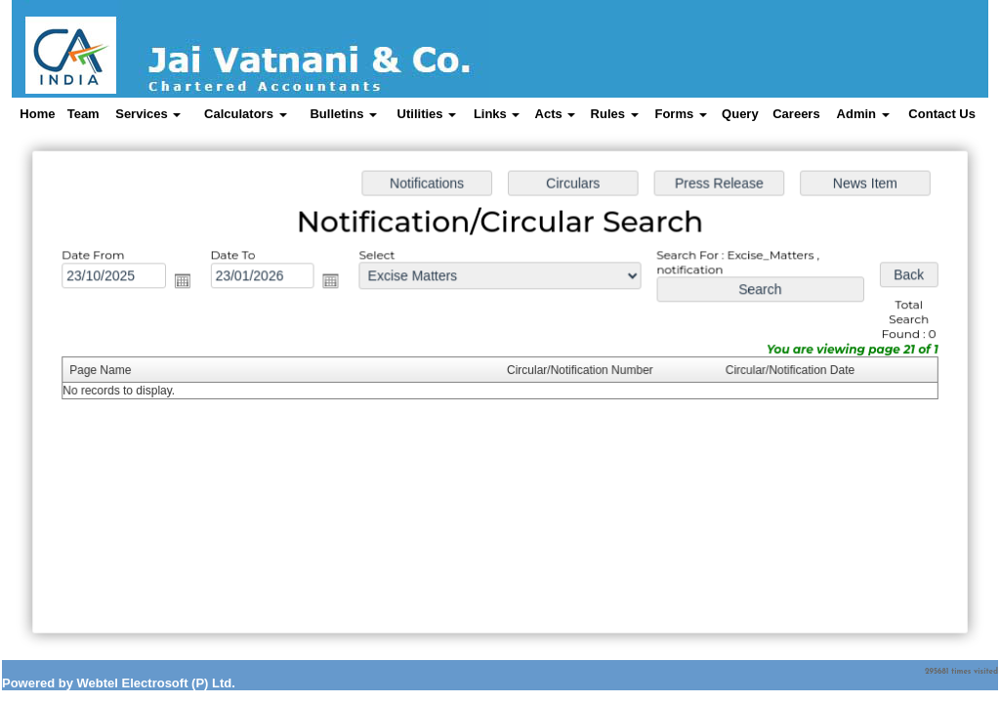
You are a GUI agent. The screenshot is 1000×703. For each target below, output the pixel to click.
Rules (615, 113)
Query (740, 113)
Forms (680, 113)
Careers (795, 113)
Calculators (245, 113)
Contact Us (942, 113)
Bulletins (343, 113)
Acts (555, 113)
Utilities (427, 113)
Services (148, 113)
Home (37, 113)
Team (83, 113)
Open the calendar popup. (187, 283)
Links (497, 113)
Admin (863, 113)
